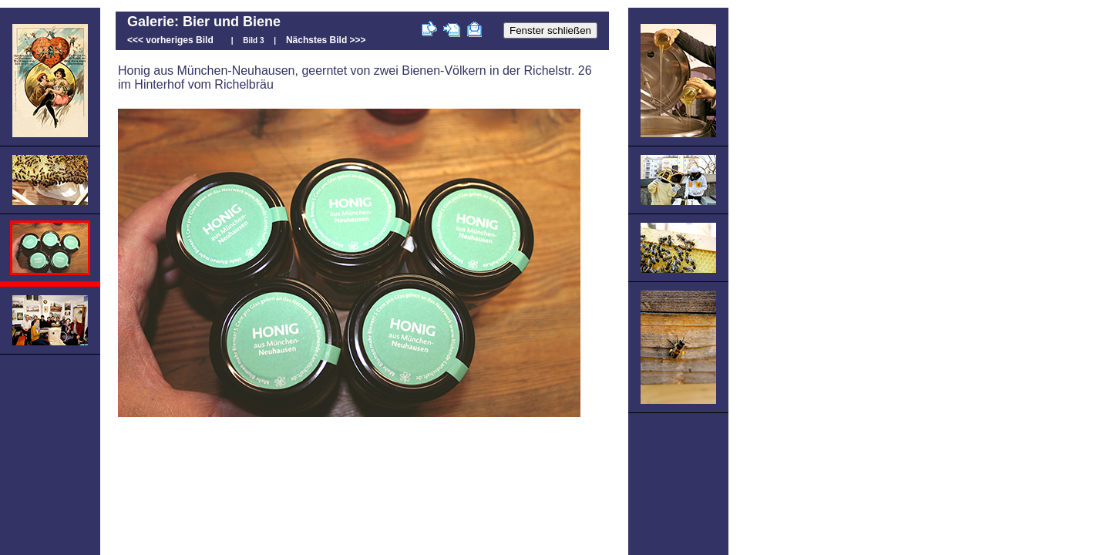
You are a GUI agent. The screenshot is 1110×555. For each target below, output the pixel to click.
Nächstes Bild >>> (326, 40)
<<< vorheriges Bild (170, 40)
